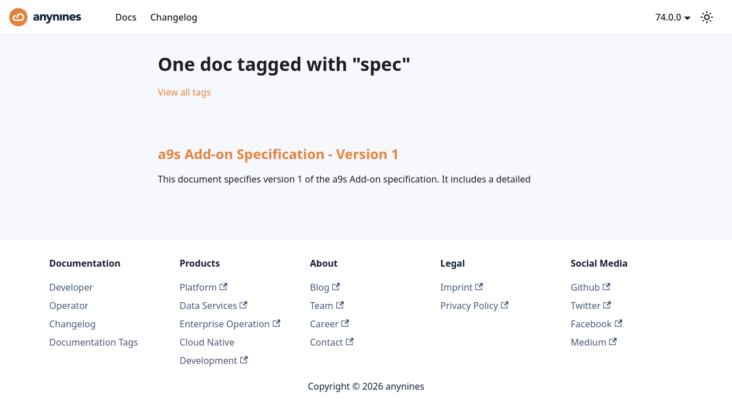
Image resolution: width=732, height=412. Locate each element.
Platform (204, 287)
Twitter (591, 305)
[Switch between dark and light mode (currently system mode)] (707, 17)
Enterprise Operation (230, 324)
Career (329, 324)
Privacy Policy (474, 305)
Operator (69, 305)
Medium (594, 342)
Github (590, 287)
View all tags (184, 92)
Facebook (596, 324)
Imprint (461, 287)
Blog (325, 287)
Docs (126, 17)
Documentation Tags (93, 342)
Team (327, 305)
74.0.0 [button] (668, 17)
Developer (71, 287)
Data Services (214, 305)
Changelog (174, 17)
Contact (331, 342)
